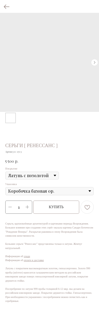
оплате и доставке (34, 260)
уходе (27, 256)
